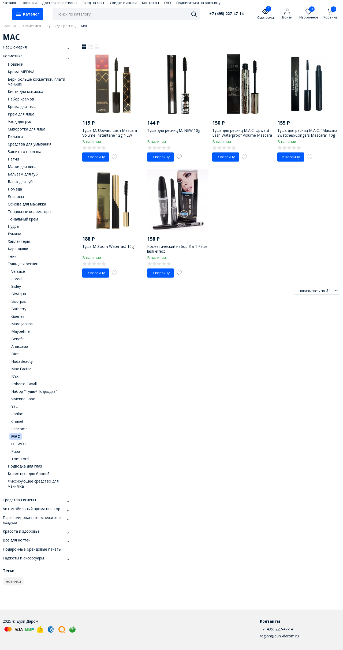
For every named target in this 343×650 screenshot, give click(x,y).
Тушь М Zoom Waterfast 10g (108, 246)
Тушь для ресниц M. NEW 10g (173, 130)
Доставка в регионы (59, 2)
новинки (13, 581)
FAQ (167, 2)
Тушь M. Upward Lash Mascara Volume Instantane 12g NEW (109, 133)
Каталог (9, 2)
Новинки (29, 2)
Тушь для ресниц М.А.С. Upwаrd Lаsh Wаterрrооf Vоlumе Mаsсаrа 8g (242, 135)
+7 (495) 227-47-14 (226, 13)
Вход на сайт (94, 2)
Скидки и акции (123, 2)
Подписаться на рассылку (198, 2)
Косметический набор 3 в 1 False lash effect (177, 249)
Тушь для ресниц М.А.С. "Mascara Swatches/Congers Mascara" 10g (307, 133)
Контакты (150, 2)
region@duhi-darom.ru (279, 635)
